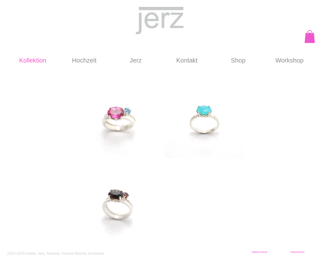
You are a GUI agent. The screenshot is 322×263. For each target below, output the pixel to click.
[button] (309, 36)
